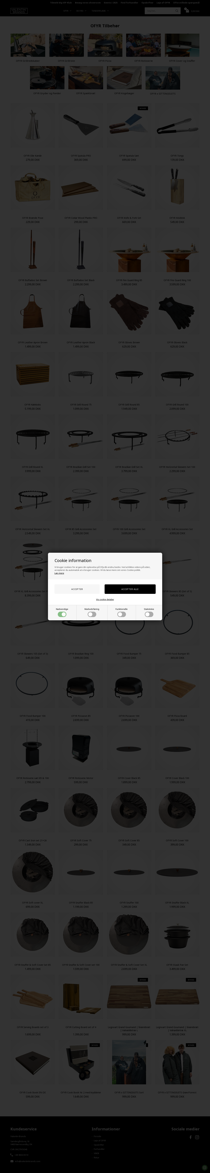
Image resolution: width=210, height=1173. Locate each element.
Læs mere (59, 573)
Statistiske (149, 612)
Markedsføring (92, 612)
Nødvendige (62, 612)
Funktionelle (122, 612)
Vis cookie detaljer (105, 599)
